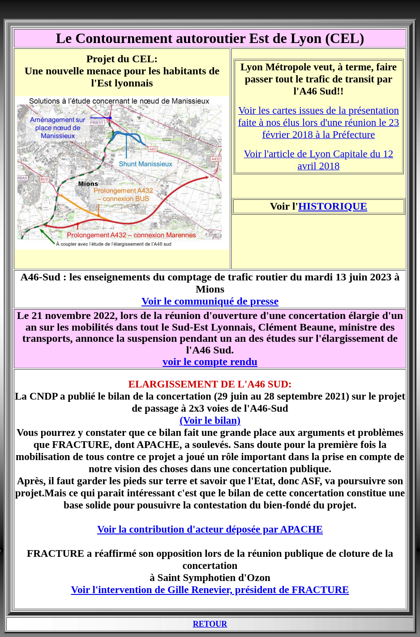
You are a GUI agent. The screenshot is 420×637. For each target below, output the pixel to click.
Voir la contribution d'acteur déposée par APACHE (210, 529)
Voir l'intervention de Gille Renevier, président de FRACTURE (210, 589)
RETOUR (210, 624)
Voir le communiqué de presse (210, 301)
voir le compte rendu (210, 361)
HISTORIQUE (332, 206)
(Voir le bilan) (210, 420)
